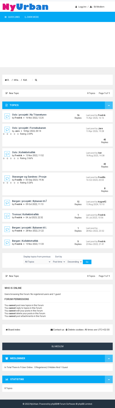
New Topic (12, 93)
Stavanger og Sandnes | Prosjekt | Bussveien (37, 176)
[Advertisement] (57, 44)
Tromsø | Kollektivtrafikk (25, 214)
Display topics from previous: (37, 259)
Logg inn (80, 7)
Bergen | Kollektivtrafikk (25, 240)
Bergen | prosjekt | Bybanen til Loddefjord (35, 227)
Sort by (59, 259)
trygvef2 (102, 201)
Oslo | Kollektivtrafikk (23, 152)
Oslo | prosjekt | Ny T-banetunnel (30, 114)
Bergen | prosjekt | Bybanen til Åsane (32, 201)
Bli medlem (97, 7)
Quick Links (12, 17)
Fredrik (18, 118)
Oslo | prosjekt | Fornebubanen (29, 128)
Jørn (17, 131)
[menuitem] (56, 80)
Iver (100, 153)
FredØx (18, 180)
